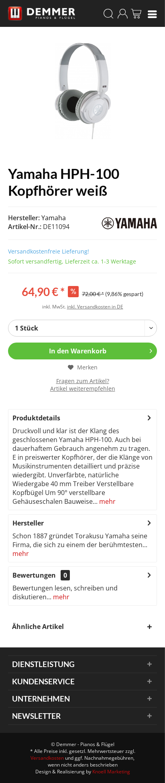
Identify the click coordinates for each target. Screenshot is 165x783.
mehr (107, 501)
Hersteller (28, 523)
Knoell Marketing (111, 771)
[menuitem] (152, 13)
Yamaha (53, 217)
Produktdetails (36, 418)
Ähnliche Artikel (38, 626)
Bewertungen (34, 575)
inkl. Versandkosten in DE (95, 306)
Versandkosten (47, 758)
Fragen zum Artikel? (82, 381)
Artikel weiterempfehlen (82, 388)
